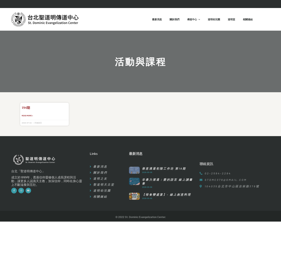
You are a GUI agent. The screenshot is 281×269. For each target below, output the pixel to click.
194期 (26, 108)
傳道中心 (193, 20)
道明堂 (231, 19)
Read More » (27, 116)
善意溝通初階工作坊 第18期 (164, 186)
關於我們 (174, 19)
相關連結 (248, 19)
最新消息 (157, 19)
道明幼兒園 (214, 19)
